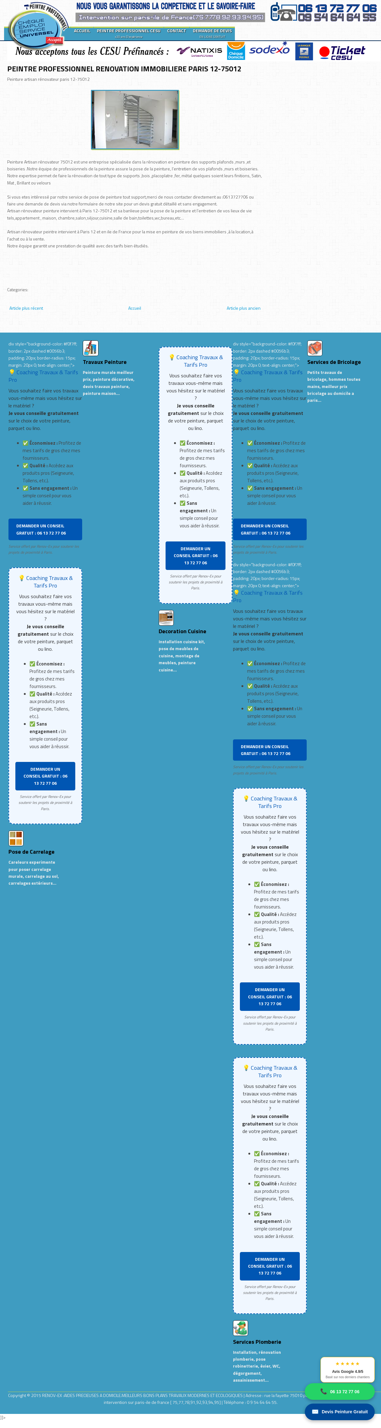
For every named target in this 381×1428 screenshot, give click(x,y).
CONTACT (176, 30)
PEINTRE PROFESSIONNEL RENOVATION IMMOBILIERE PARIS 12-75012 (124, 68)
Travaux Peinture (105, 362)
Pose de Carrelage (31, 851)
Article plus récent (26, 308)
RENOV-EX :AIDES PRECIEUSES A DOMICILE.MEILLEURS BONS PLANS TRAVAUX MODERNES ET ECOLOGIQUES (143, 1395)
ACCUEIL (82, 30)
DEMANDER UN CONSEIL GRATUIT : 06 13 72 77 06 (41, 529)
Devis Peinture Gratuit (340, 1411)
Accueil (134, 308)
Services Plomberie (257, 1341)
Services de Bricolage (334, 362)
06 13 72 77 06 (339, 1391)
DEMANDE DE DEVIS (212, 33)
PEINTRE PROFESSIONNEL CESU (129, 33)
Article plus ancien (244, 308)
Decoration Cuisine (182, 631)
